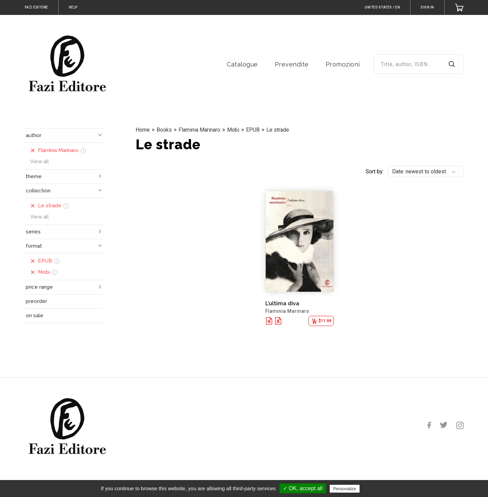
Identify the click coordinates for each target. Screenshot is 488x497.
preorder (36, 301)
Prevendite (292, 64)
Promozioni (343, 64)
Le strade (277, 130)
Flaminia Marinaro (199, 130)
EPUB (253, 130)
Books (164, 130)
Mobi (233, 130)
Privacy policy (377, 488)
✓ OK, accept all (303, 488)
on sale (34, 315)
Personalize (344, 488)
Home (143, 130)
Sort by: (375, 171)
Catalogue (242, 64)
